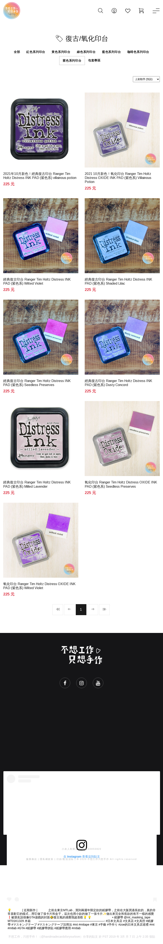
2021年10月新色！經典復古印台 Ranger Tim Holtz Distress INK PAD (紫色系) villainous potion (39, 176)
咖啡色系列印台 (138, 52)
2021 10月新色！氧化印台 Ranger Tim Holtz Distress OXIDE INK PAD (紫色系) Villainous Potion (118, 178)
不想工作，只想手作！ (23, 937)
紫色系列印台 (72, 60)
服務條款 (31, 859)
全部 (17, 52)
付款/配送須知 (65, 859)
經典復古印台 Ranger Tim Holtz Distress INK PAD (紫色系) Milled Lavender (37, 484)
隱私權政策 (46, 859)
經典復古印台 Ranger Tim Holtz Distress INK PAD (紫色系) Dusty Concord (118, 383)
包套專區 (94, 60)
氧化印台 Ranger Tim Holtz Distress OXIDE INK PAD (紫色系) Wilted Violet (39, 586)
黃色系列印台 (61, 52)
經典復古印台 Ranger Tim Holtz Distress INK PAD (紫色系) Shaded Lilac (118, 281)
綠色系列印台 (86, 52)
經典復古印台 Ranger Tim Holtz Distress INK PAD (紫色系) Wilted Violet (37, 281)
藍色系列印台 (111, 52)
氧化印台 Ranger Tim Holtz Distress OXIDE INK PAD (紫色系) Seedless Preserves (121, 484)
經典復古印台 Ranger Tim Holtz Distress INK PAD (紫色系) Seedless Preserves (37, 383)
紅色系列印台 (35, 52)
